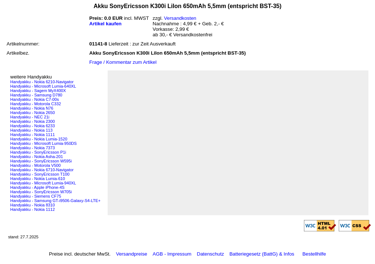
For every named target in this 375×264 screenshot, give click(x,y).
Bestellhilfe (314, 254)
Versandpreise (131, 254)
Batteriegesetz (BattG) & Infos (261, 254)
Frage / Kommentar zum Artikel (123, 62)
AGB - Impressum (172, 254)
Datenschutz (210, 254)
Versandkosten (180, 18)
